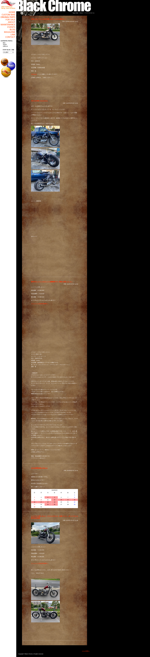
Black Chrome (8, 4)
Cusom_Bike (8, 14)
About (8, 22)
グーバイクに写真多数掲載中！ (40, 303)
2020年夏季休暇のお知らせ (39, 468)
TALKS (5, 44)
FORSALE (34, 74)
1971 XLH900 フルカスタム (39, 100)
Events (8, 27)
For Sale (8, 19)
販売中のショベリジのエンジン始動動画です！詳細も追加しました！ (52, 281)
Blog (8, 29)
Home (8, 12)
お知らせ (5, 46)
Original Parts (8, 17)
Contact (8, 37)
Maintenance (8, 24)
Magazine (8, 32)
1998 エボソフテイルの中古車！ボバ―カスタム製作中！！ (49, 19)
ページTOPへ (85, 651)
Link (8, 34)
